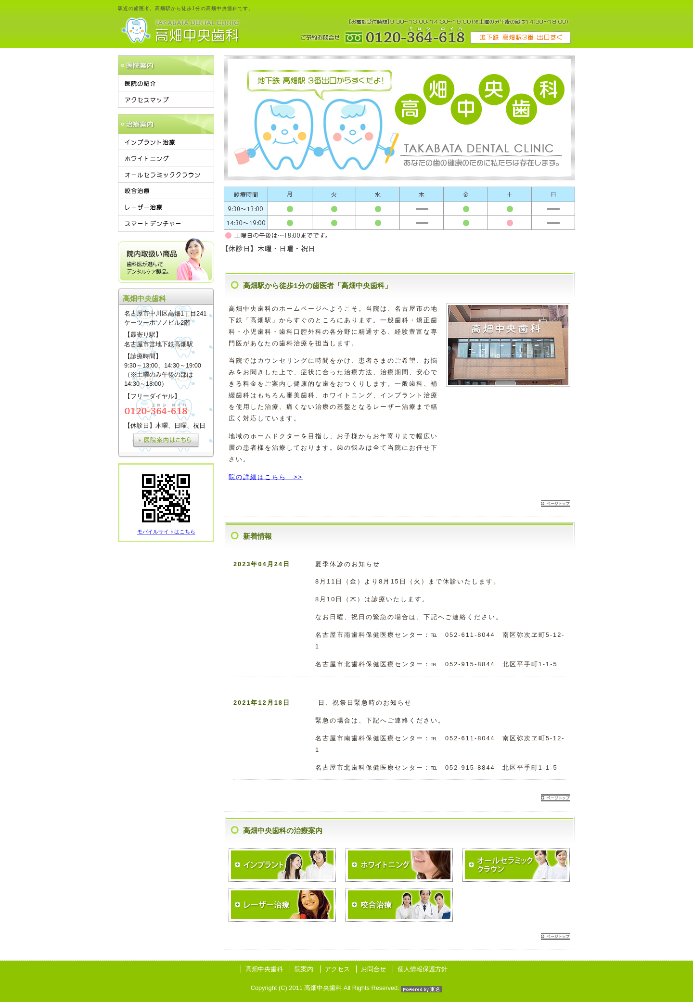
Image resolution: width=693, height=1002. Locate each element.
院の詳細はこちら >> (266, 477)
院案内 (304, 969)
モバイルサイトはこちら (166, 531)
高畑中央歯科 (264, 969)
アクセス (337, 969)
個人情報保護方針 (423, 969)
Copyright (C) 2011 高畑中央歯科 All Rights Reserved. (347, 987)
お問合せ (373, 969)
